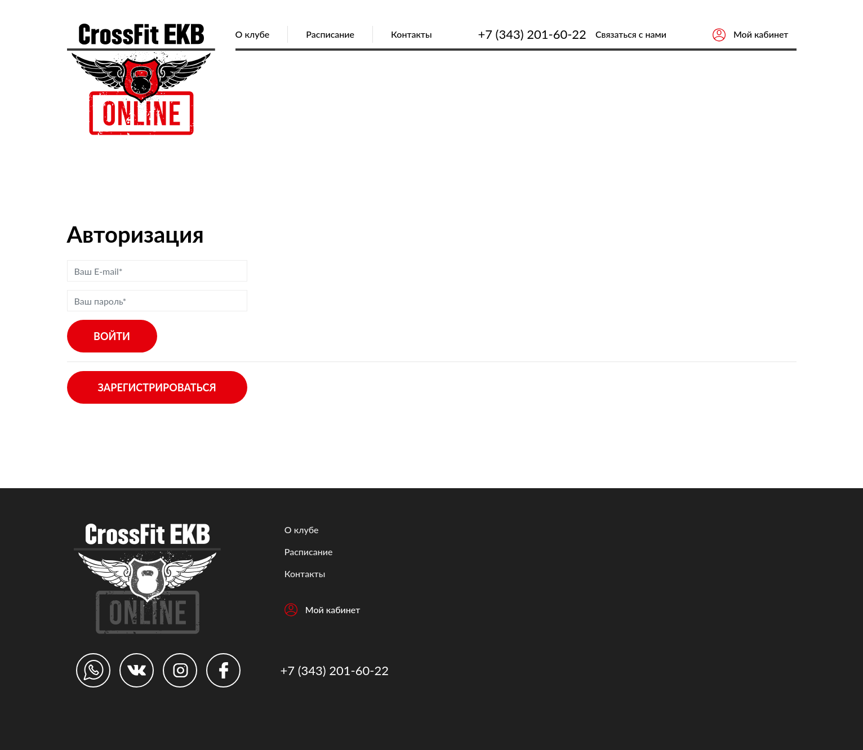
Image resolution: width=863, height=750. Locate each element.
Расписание (330, 34)
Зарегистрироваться (156, 387)
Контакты (411, 34)
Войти (112, 336)
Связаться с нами (630, 34)
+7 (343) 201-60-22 (532, 34)
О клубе (252, 34)
